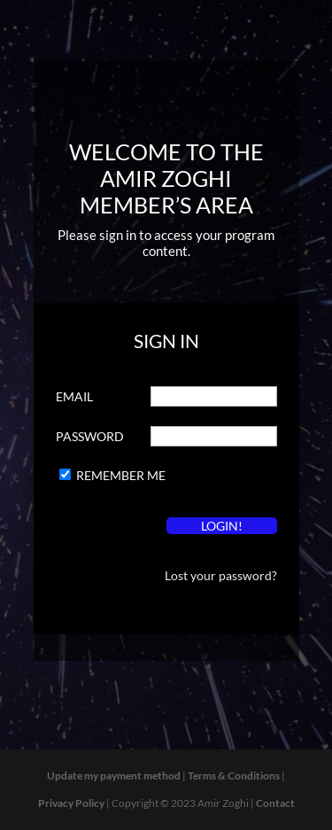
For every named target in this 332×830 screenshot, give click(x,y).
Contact (275, 803)
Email (74, 396)
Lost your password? (221, 575)
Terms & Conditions (234, 775)
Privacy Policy (71, 803)
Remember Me (121, 475)
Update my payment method (114, 775)
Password (90, 436)
